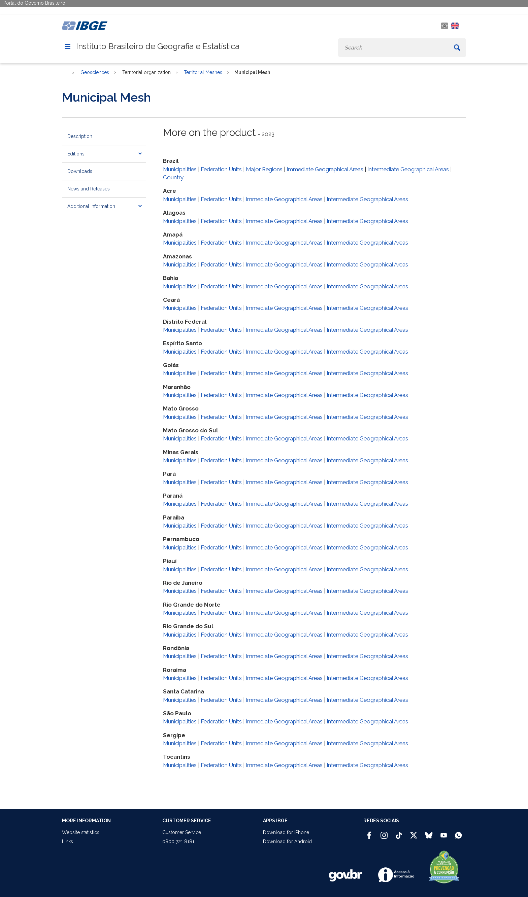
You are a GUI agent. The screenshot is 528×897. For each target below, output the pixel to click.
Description (79, 136)
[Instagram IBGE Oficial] (384, 832)
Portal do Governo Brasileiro (34, 3)
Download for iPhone (286, 832)
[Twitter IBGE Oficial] (413, 835)
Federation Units (221, 169)
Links (67, 841)
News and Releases (88, 188)
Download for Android (287, 841)
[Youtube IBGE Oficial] (444, 832)
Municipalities (180, 169)
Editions (76, 153)
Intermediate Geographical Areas (408, 169)
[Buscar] (457, 47)
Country (173, 177)
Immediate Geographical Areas (325, 169)
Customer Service (181, 832)
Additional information (91, 206)
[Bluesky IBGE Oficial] (429, 832)
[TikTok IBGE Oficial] (399, 832)
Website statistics (80, 832)
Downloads (79, 171)
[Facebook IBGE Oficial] (369, 832)
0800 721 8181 (178, 841)
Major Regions (264, 169)
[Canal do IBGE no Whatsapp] (458, 832)
